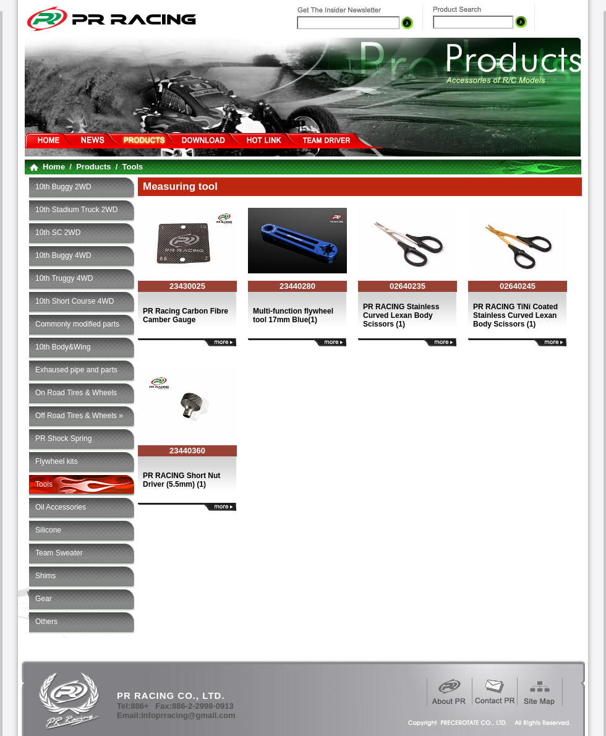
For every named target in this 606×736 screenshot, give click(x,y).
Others (46, 621)
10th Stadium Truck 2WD (76, 209)
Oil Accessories (60, 507)
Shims (45, 575)
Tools (44, 484)
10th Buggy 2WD (63, 186)
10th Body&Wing (62, 347)
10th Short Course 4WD (74, 301)
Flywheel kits (56, 461)
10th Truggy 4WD (64, 278)
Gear (43, 598)
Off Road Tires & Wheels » (79, 415)
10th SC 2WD (57, 232)
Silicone (48, 530)
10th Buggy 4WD (63, 255)
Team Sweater (59, 553)
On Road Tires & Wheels (76, 392)
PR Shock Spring (63, 438)
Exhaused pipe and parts (76, 370)
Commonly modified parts (77, 324)
